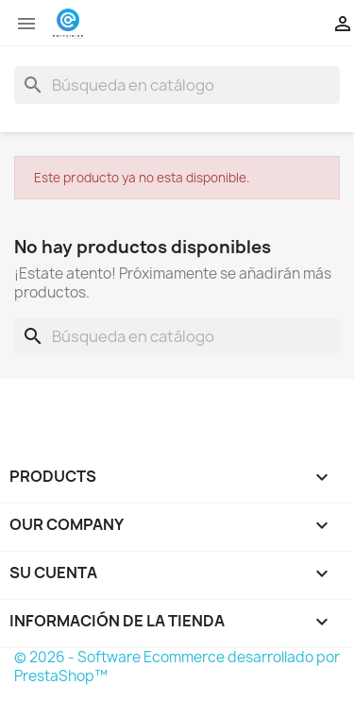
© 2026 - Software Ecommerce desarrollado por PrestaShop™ (177, 666)
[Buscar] (177, 85)
